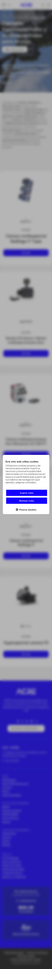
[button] (26, 509)
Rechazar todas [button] (26, 501)
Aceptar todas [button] (26, 493)
